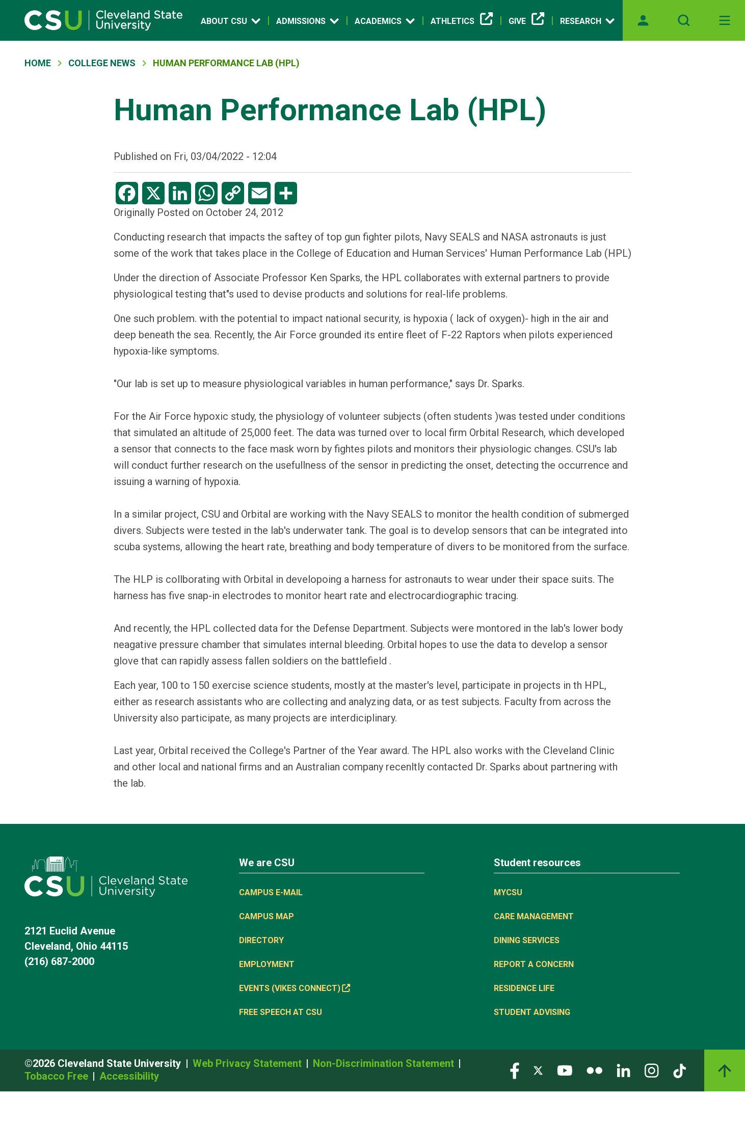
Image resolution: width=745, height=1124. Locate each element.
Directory (261, 940)
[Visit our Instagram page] (652, 1070)
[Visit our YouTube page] (564, 1070)
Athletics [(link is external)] (462, 21)
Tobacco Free (57, 1076)
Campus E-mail (271, 892)
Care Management (534, 916)
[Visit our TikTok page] (679, 1070)
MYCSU (508, 892)
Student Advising (532, 1012)
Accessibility (129, 1076)
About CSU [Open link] (230, 20)
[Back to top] (724, 1070)
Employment (267, 964)
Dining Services (527, 940)
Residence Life (524, 988)
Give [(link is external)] (526, 21)
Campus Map (266, 916)
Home (37, 63)
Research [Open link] (587, 20)
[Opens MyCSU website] (643, 20)
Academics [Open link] (385, 20)
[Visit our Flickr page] (594, 1070)
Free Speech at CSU (280, 1012)
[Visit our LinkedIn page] (623, 1070)
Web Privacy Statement (248, 1063)
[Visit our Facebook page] (514, 1070)
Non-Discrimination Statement (385, 1063)
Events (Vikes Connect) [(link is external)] (294, 988)
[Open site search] (683, 20)
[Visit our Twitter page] (538, 1070)
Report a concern (534, 964)
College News (102, 63)
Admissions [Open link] (307, 20)
